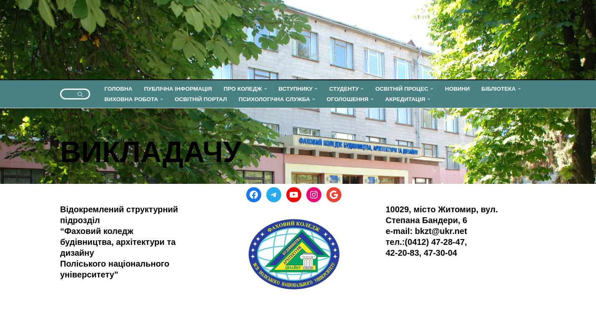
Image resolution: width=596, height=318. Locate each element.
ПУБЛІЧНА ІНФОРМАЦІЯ (178, 89)
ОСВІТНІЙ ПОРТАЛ (201, 99)
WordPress (89, 306)
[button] (266, 88)
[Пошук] (65, 94)
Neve (14, 306)
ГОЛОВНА (118, 89)
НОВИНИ (458, 89)
